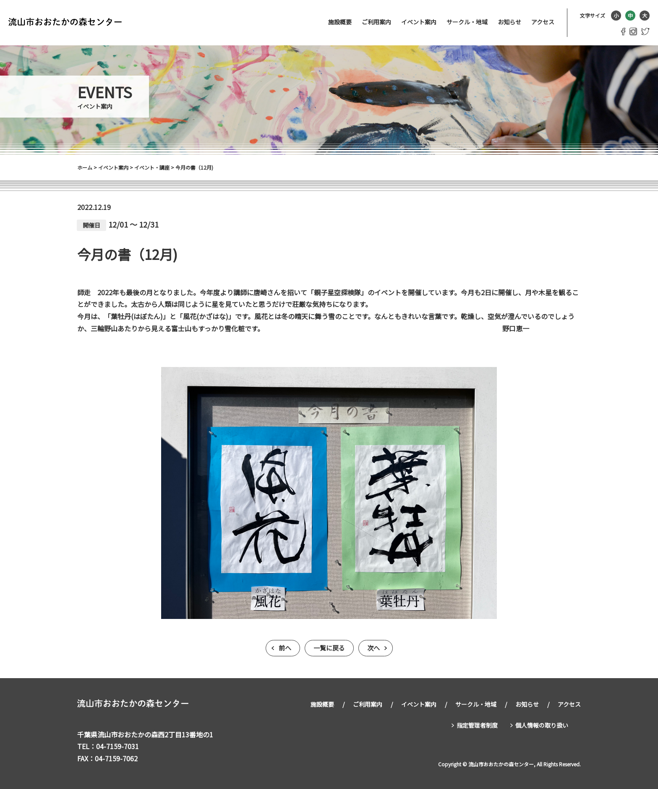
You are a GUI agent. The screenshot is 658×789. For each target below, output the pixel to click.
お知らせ (509, 22)
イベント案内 (418, 22)
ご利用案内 (376, 22)
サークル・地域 (467, 22)
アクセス (542, 22)
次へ (373, 648)
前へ (285, 648)
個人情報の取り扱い (541, 725)
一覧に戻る (329, 648)
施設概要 (340, 22)
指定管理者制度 (477, 725)
